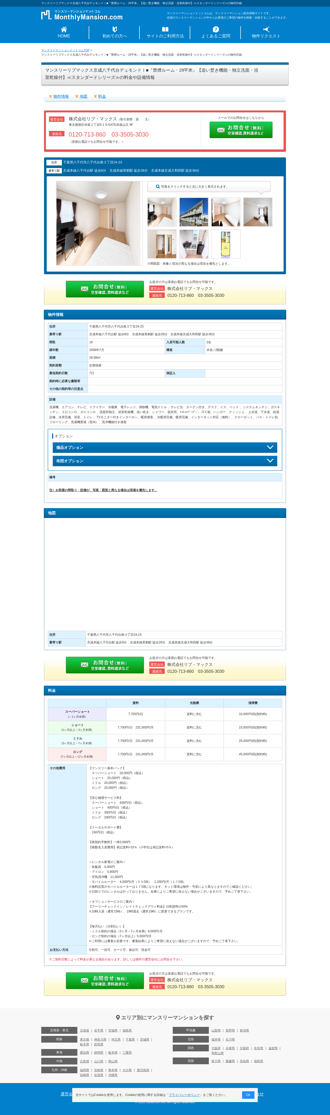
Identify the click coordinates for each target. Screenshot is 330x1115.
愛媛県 (230, 1061)
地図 (83, 96)
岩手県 (98, 1030)
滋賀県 (273, 1048)
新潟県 (244, 1030)
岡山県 (113, 1061)
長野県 (230, 1030)
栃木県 (84, 1044)
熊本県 (113, 1070)
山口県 (98, 1061)
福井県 (216, 1039)
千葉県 (130, 1039)
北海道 (84, 1030)
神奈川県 (100, 1039)
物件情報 (61, 96)
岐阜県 (113, 1052)
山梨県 (216, 1030)
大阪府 (216, 1048)
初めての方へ (114, 36)
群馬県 (98, 1044)
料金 (102, 96)
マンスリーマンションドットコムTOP (65, 50)
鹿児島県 (143, 1070)
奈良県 (258, 1048)
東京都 (84, 1039)
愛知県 (84, 1052)
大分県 (127, 1070)
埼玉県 (116, 1039)
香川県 (216, 1061)
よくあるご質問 (215, 36)
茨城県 (144, 1039)
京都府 (244, 1048)
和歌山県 (217, 1053)
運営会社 (69, 1094)
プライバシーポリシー (184, 1095)
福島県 (127, 1030)
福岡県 (84, 1070)
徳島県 (258, 1061)
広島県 (84, 1061)
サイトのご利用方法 (165, 36)
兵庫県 (230, 1048)
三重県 (127, 1052)
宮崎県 (98, 1070)
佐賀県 (98, 1075)
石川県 (230, 1039)
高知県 (244, 1061)
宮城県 (113, 1030)
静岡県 (98, 1052)
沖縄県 (113, 1075)
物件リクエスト (266, 36)
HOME (64, 36)
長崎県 (84, 1075)
